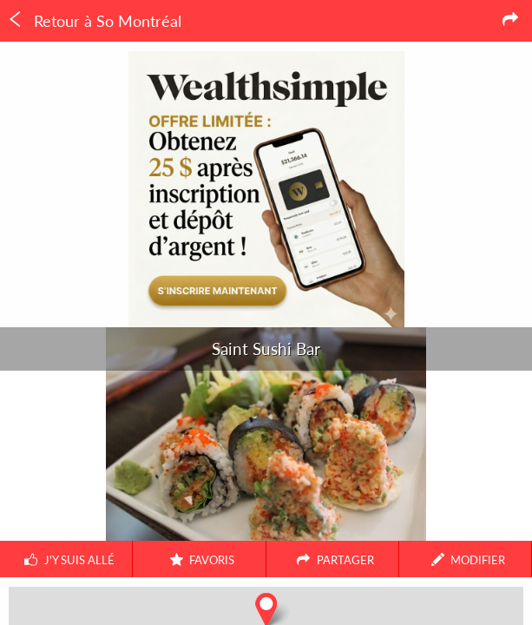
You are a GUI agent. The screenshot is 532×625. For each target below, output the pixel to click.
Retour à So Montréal (94, 20)
